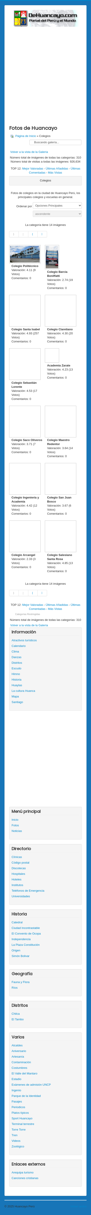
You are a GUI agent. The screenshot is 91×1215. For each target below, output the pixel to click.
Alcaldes (17, 1045)
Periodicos (18, 1107)
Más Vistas (55, 172)
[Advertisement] (45, 75)
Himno (16, 674)
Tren (14, 1135)
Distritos (17, 662)
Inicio (15, 819)
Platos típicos (20, 1112)
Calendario (19, 646)
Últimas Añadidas (57, 168)
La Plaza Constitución (26, 944)
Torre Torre (19, 1129)
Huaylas (17, 685)
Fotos (15, 825)
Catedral (17, 922)
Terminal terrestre (23, 1124)
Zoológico (18, 1146)
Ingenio (16, 1090)
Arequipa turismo (22, 1172)
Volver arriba (78, 1206)
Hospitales (18, 873)
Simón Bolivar (20, 956)
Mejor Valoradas (32, 168)
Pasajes (17, 1101)
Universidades (21, 896)
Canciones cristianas (25, 1178)
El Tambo (18, 1019)
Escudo (16, 668)
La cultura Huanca (23, 690)
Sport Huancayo (22, 1118)
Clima (15, 651)
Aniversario (19, 1051)
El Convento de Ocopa (26, 933)
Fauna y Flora (20, 982)
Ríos (15, 987)
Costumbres (19, 1067)
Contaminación (21, 1062)
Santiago (17, 702)
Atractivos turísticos (24, 640)
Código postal (20, 862)
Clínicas (17, 857)
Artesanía (18, 1056)
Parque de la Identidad (26, 1096)
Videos (16, 1140)
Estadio (16, 1079)
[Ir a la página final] (42, 234)
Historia (16, 679)
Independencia (21, 939)
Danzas (16, 657)
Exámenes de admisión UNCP (31, 1084)
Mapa (15, 696)
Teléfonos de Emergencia (28, 890)
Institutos (17, 885)
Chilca (16, 1013)
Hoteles (16, 879)
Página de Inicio (25, 136)
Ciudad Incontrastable (26, 928)
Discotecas (19, 868)
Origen (16, 950)
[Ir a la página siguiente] (33, 234)
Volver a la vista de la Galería (29, 152)
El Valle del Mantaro (24, 1073)
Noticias (17, 831)
